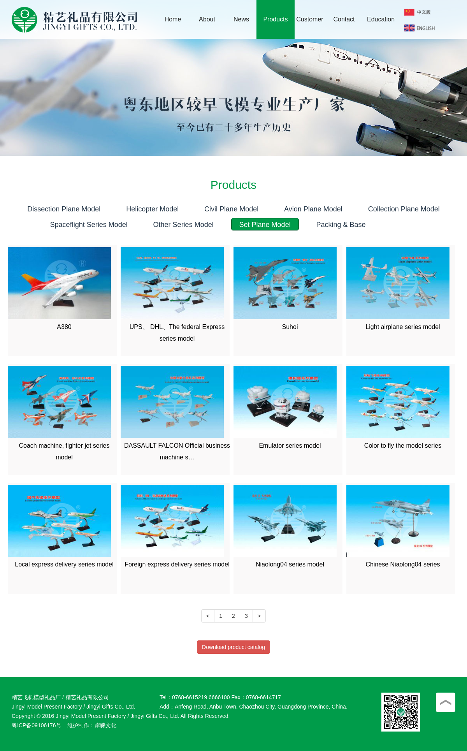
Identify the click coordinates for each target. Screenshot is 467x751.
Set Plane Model (265, 225)
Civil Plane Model (231, 209)
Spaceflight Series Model (89, 225)
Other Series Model (183, 225)
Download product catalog (233, 647)
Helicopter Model (152, 209)
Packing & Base (341, 225)
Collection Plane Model (404, 209)
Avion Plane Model (313, 209)
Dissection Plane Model (63, 209)
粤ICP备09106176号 (36, 725)
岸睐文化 (105, 725)
